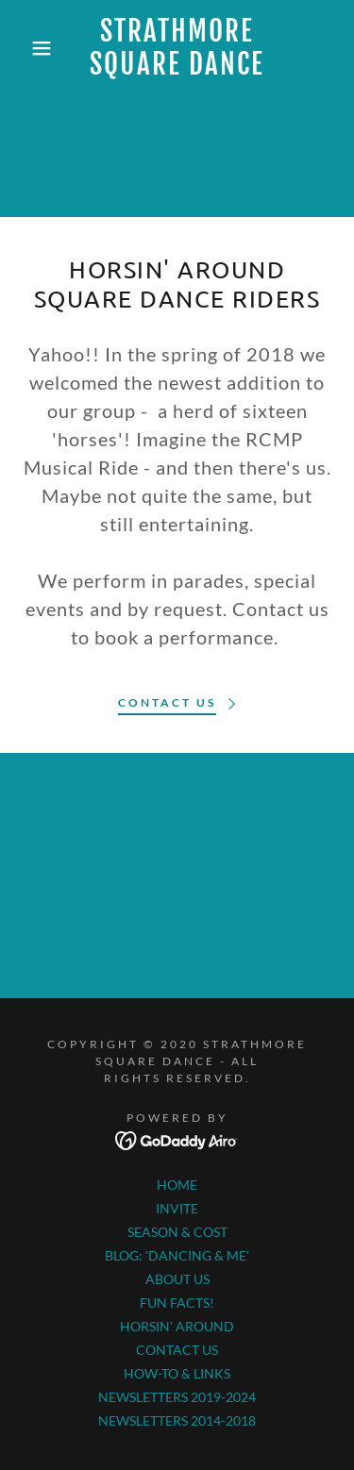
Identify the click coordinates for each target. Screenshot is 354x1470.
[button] (28, 48)
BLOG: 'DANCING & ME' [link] (177, 1255)
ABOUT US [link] (177, 1279)
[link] (177, 48)
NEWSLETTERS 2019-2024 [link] (177, 1397)
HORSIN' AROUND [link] (177, 1326)
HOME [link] (177, 1185)
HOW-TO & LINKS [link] (177, 1373)
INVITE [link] (177, 1208)
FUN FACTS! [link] (177, 1303)
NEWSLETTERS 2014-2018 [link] (177, 1420)
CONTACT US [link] (177, 1350)
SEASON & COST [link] (177, 1232)
